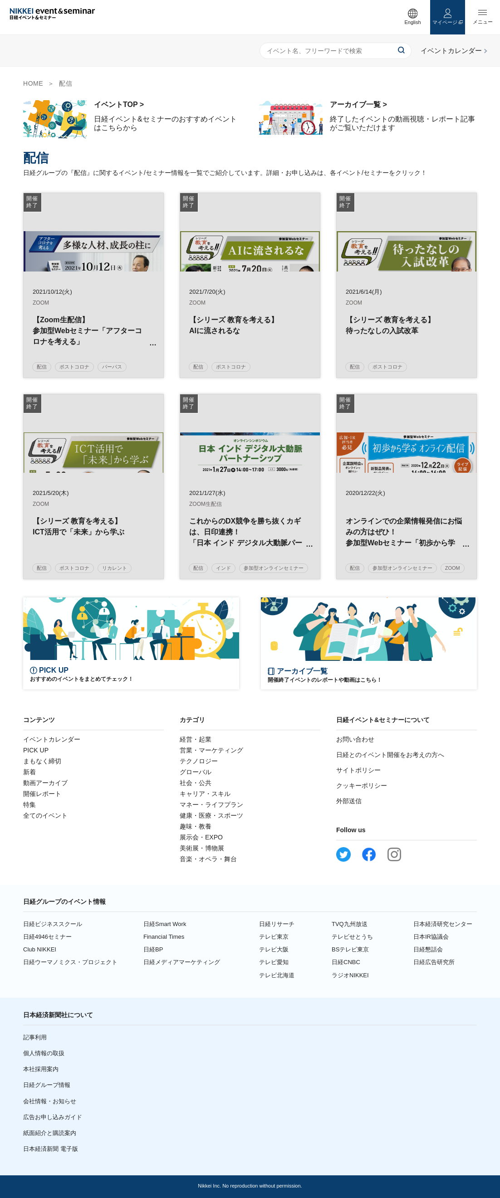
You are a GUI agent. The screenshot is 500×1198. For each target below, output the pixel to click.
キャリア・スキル (205, 793)
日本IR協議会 (431, 936)
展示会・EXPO (201, 837)
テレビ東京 (274, 936)
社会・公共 (195, 782)
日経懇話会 (428, 949)
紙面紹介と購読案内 (49, 1133)
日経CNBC (346, 962)
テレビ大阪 (274, 949)
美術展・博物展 (202, 848)
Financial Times (163, 936)
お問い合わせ (355, 739)
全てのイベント (45, 815)
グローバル (195, 772)
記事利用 (35, 1037)
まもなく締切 (42, 761)
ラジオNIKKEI (350, 975)
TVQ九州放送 (350, 924)
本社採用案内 (41, 1069)
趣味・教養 (195, 826)
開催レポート (42, 793)
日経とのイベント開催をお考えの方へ (390, 754)
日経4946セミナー (47, 936)
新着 (29, 772)
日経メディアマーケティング (181, 962)
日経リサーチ (276, 924)
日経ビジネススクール (52, 924)
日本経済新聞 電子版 (50, 1148)
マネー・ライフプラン (211, 804)
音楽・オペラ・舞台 (208, 859)
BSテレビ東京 (350, 949)
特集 (29, 804)
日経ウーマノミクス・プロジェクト (70, 962)
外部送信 (349, 801)
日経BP (153, 949)
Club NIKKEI (39, 949)
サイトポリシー (358, 770)
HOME (33, 83)
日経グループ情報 (46, 1085)
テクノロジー (199, 761)
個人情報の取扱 (43, 1053)
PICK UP (36, 750)
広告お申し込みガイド (52, 1117)
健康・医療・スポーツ (211, 815)
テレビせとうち (352, 936)
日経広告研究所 (434, 962)
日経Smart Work (164, 924)
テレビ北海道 (276, 975)
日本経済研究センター (442, 924)
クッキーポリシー (361, 785)
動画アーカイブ (45, 782)
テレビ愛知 (274, 962)
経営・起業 (195, 739)
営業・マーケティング (211, 750)
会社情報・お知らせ (49, 1101)
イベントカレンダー (51, 739)
